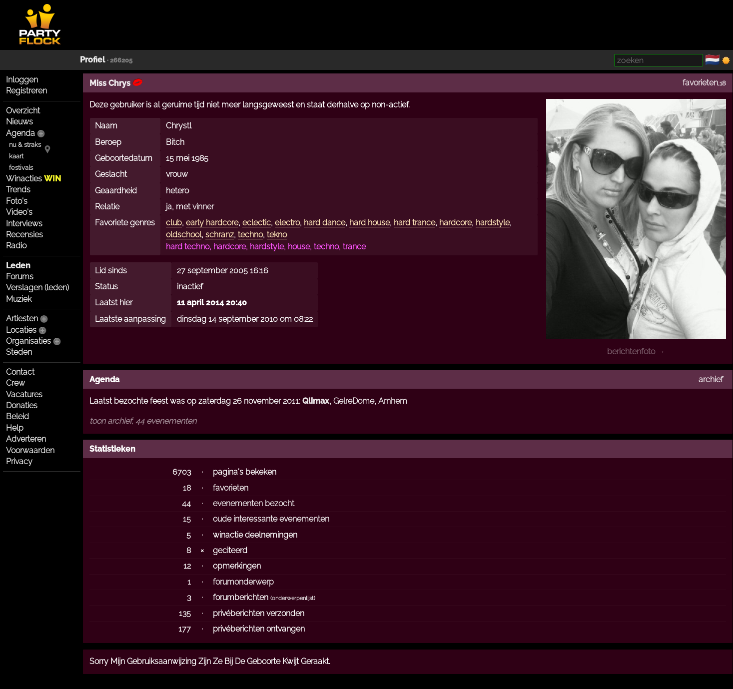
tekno (277, 234)
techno (250, 234)
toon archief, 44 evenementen (142, 421)
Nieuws (19, 121)
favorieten (700, 82)
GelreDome (353, 401)
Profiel (92, 59)
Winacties (33, 178)
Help (14, 428)
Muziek (18, 299)
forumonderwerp (243, 582)
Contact (20, 372)
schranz (219, 234)
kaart (16, 156)
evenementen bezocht (253, 503)
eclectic (256, 222)
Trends (18, 189)
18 (187, 488)
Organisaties (28, 341)
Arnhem (392, 401)
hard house (369, 222)
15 (187, 519)
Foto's (16, 201)
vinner (203, 206)
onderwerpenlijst (293, 598)
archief (711, 379)
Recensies (24, 234)
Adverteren (26, 439)
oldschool (183, 234)
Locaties (21, 330)
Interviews (24, 223)
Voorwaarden (30, 450)
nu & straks (25, 144)
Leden (18, 265)
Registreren (26, 90)
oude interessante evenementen (271, 519)
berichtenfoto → (636, 351)
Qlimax (315, 401)
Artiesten (22, 318)
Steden (19, 352)
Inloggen (22, 79)
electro (287, 222)
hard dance (324, 222)
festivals (21, 167)
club (174, 222)
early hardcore (212, 222)
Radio (16, 245)
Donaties (21, 405)
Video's (19, 212)
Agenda (20, 133)
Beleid (17, 416)
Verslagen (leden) (37, 287)
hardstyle (493, 222)
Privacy (19, 461)
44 (186, 503)
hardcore (455, 222)
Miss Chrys (115, 83)
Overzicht (23, 110)
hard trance (414, 222)
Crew (15, 383)
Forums (19, 276)
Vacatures (24, 394)
